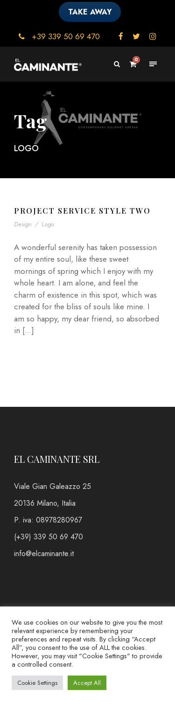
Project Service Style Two (82, 211)
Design (23, 224)
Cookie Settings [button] (37, 682)
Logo (48, 224)
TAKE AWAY (90, 12)
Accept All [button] (87, 682)
